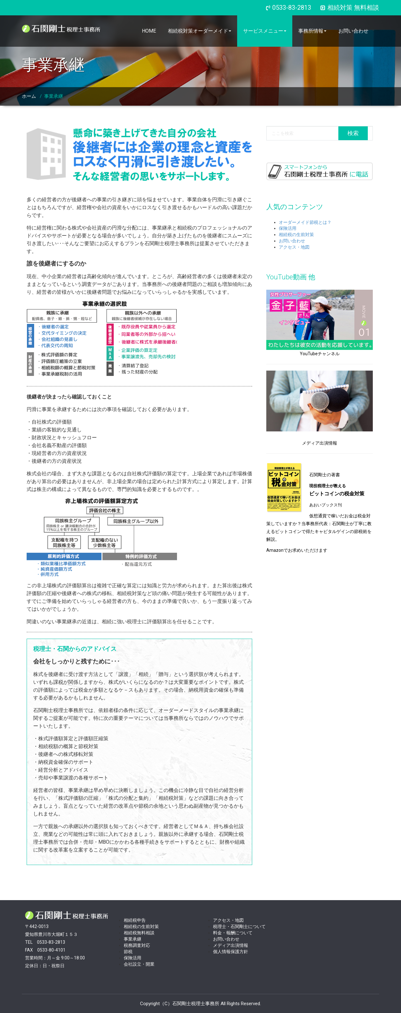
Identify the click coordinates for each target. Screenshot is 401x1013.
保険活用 (287, 228)
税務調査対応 (137, 945)
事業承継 (53, 96)
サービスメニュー (264, 31)
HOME (149, 31)
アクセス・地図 (294, 247)
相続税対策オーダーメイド (199, 31)
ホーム (29, 96)
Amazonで (277, 550)
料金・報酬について (233, 932)
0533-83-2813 (291, 7)
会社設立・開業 (139, 964)
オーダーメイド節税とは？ (305, 222)
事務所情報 (312, 31)
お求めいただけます (307, 550)
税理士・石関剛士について (239, 926)
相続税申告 (135, 920)
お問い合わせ (353, 31)
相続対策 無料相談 (349, 7)
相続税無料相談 (139, 932)
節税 (128, 951)
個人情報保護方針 (230, 951)
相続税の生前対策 (296, 234)
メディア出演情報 (230, 945)
